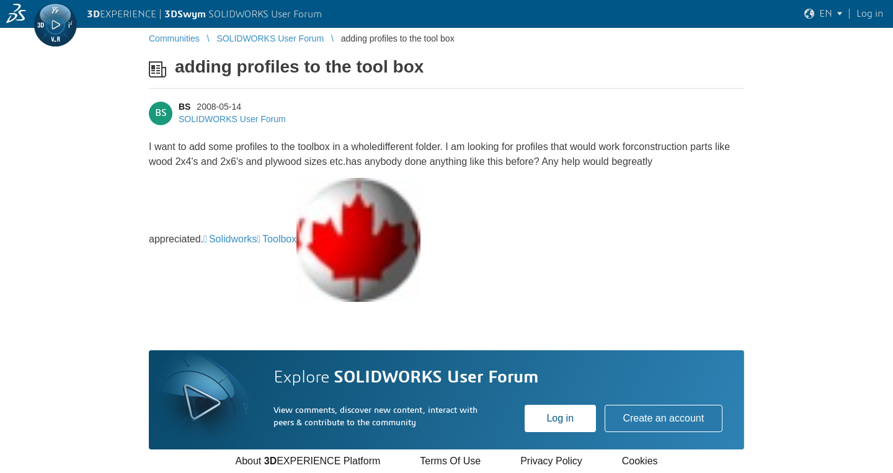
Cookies (640, 461)
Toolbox (279, 239)
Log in (560, 418)
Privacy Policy (551, 461)
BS (184, 107)
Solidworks (233, 239)
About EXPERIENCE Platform (307, 461)
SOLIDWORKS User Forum (232, 119)
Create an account (663, 418)
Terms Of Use (450, 461)
